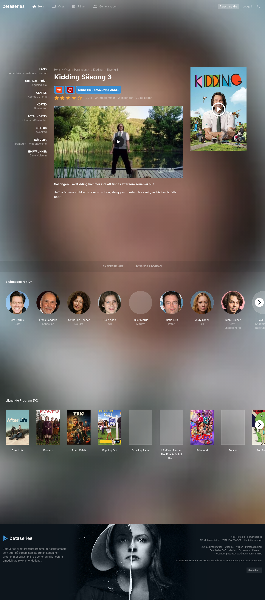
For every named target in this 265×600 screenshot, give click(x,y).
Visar (67, 69)
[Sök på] (258, 6)
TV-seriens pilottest (224, 553)
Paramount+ (81, 69)
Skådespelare (113, 266)
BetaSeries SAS (218, 550)
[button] (17, 310)
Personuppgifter (253, 546)
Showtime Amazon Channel (98, 89)
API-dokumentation (210, 540)
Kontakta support (253, 540)
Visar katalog (238, 536)
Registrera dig (228, 6)
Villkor (239, 546)
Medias (232, 550)
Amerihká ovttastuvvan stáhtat (28, 73)
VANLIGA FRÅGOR (232, 540)
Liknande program (148, 266)
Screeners (244, 550)
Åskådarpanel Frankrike (249, 553)
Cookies (229, 546)
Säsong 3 (112, 69)
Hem (57, 69)
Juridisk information (212, 546)
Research (257, 550)
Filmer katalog (254, 536)
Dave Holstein (38, 155)
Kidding (98, 69)
